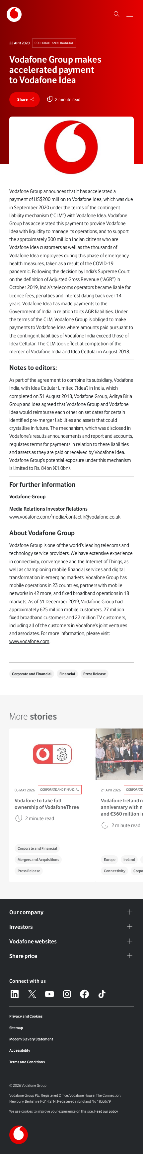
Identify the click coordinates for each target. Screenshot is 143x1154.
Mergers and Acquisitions (38, 859)
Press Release (94, 674)
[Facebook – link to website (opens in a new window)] (84, 994)
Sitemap (16, 1028)
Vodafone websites (71, 941)
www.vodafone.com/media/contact (45, 517)
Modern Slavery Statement (31, 1039)
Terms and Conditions (27, 1062)
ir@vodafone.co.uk (101, 517)
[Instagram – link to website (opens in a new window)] (67, 994)
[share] (24, 99)
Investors (71, 927)
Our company (71, 912)
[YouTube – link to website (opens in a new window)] (49, 994)
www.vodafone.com (29, 642)
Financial (67, 674)
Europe (109, 859)
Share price (71, 956)
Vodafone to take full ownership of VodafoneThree (47, 803)
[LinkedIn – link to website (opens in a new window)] (14, 994)
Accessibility (19, 1050)
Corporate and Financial (54, 43)
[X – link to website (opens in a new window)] (32, 994)
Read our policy (106, 1111)
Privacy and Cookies (25, 1016)
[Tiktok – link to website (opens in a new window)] (102, 994)
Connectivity (114, 871)
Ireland (129, 859)
